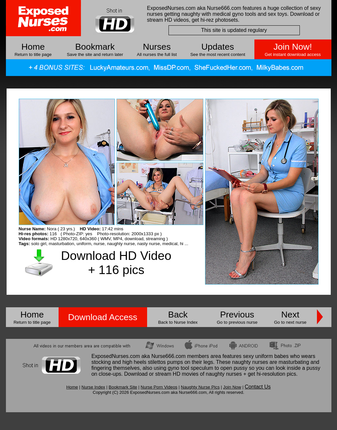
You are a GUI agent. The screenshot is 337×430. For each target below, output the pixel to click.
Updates (217, 47)
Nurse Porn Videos (159, 387)
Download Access (102, 317)
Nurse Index (93, 387)
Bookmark (95, 47)
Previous (237, 314)
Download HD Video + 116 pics (116, 263)
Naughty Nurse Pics (200, 387)
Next (290, 314)
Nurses (156, 47)
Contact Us (258, 387)
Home (33, 47)
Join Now (232, 387)
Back (178, 314)
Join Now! (292, 47)
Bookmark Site (123, 387)
